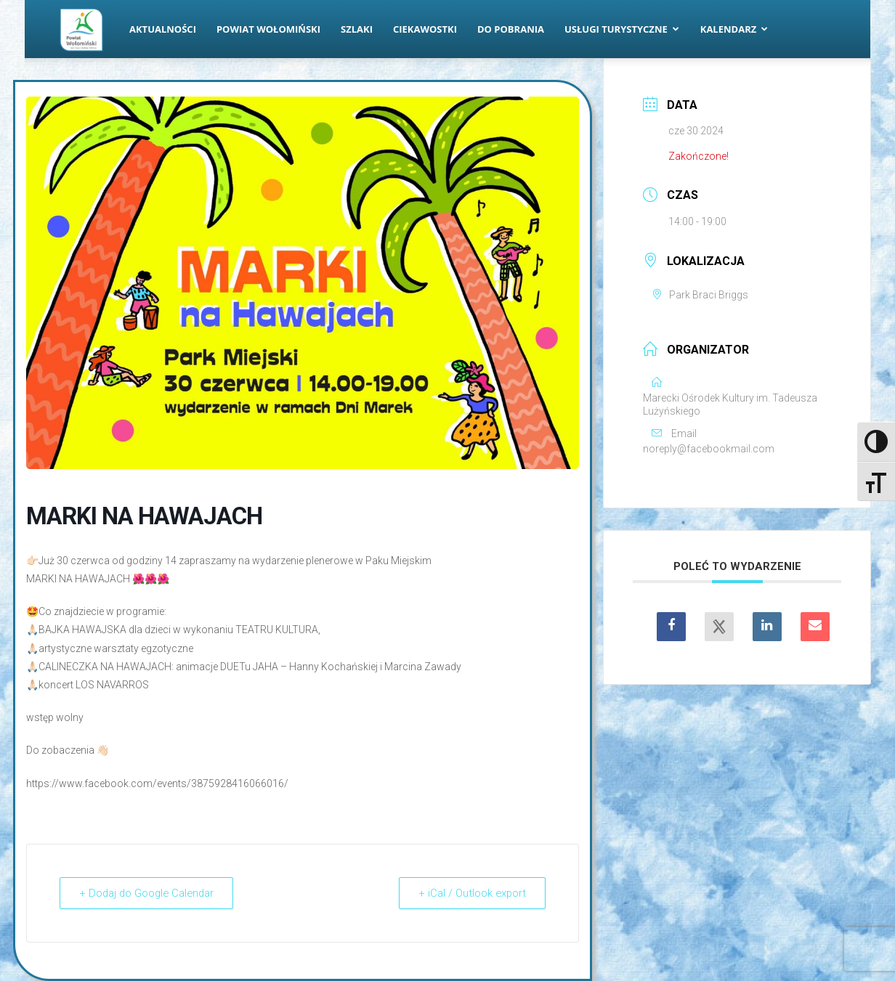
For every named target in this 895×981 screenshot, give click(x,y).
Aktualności (162, 29)
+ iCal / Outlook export (470, 893)
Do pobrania (510, 29)
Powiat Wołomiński (268, 29)
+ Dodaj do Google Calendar (150, 893)
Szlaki (357, 29)
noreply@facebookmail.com (708, 449)
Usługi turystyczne (621, 29)
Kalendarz (734, 29)
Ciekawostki (425, 29)
